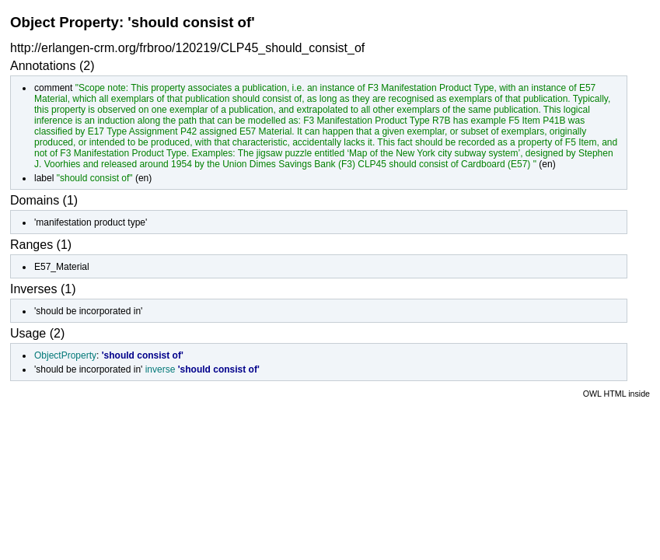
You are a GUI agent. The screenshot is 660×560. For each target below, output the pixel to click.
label (44, 178)
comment (53, 87)
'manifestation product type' (90, 222)
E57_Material (61, 266)
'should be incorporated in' (88, 311)
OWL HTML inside (616, 393)
